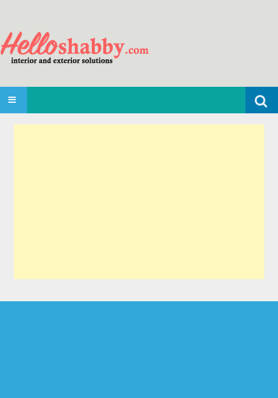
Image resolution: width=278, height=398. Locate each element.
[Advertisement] (139, 201)
